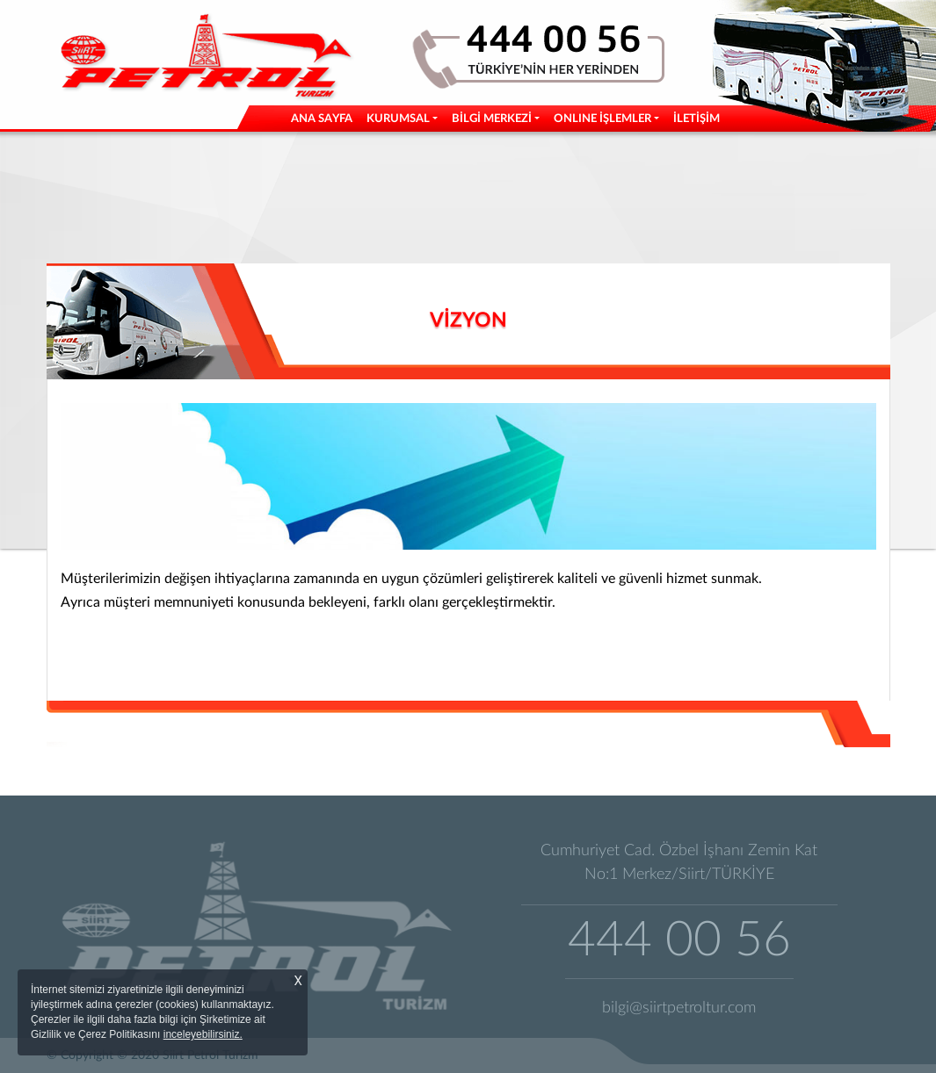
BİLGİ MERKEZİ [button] (492, 119)
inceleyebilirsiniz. (203, 1034)
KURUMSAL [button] (398, 119)
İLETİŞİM (696, 119)
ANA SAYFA (325, 117)
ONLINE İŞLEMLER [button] (602, 119)
